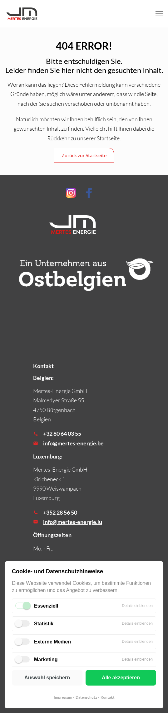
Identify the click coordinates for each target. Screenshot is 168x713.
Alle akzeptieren (121, 677)
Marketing (46, 659)
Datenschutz (86, 697)
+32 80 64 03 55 (62, 433)
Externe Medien (52, 641)
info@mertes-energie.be (73, 443)
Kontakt (108, 697)
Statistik (43, 623)
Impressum (63, 697)
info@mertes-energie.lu (72, 521)
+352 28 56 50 (60, 512)
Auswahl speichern (47, 677)
